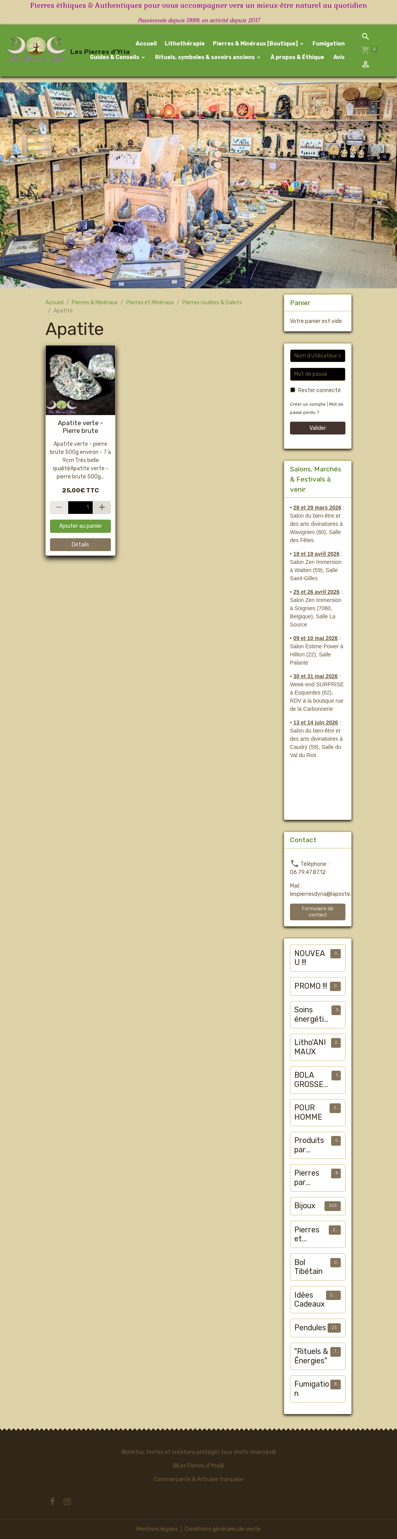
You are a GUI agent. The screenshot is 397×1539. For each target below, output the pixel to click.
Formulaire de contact (317, 911)
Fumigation (328, 43)
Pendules (310, 1327)
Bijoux (305, 1205)
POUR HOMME (308, 1112)
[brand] (40, 50)
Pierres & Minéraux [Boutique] (256, 43)
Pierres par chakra (306, 1178)
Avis (338, 57)
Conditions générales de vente (223, 1529)
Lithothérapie (185, 43)
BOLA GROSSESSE (311, 1080)
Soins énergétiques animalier (311, 1014)
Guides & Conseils (114, 57)
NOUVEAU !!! (309, 958)
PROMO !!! (310, 986)
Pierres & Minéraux (95, 302)
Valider (317, 428)
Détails (80, 544)
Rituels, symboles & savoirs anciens (205, 57)
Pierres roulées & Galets (212, 302)
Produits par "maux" (309, 1145)
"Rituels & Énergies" (311, 1356)
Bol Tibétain (308, 1267)
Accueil (146, 43)
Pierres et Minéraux (150, 302)
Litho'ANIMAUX (310, 1047)
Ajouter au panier (80, 526)
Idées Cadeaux (309, 1300)
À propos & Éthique (296, 57)
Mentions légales (157, 1529)
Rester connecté (319, 390)
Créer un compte (308, 404)
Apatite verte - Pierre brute (80, 426)
